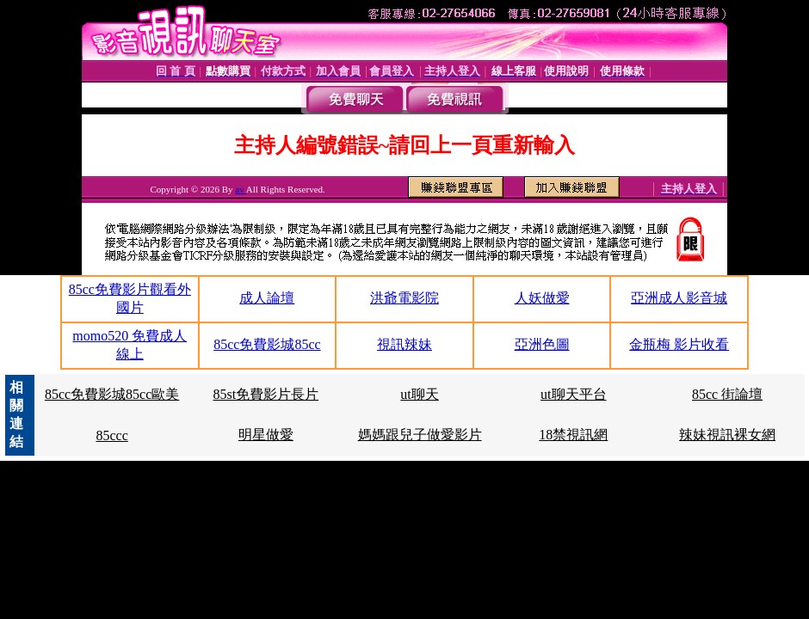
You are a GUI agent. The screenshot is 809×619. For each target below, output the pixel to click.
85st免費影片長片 (266, 394)
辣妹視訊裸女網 (727, 434)
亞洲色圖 (542, 344)
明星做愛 (265, 434)
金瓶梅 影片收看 (679, 344)
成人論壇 (266, 298)
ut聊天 (419, 394)
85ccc (111, 435)
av (240, 189)
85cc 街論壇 (727, 394)
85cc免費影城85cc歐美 (112, 394)
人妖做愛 (542, 298)
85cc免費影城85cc (266, 344)
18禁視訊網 (573, 434)
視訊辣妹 (404, 344)
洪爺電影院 (404, 298)
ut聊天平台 (573, 394)
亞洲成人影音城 (679, 298)
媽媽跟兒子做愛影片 (420, 434)
